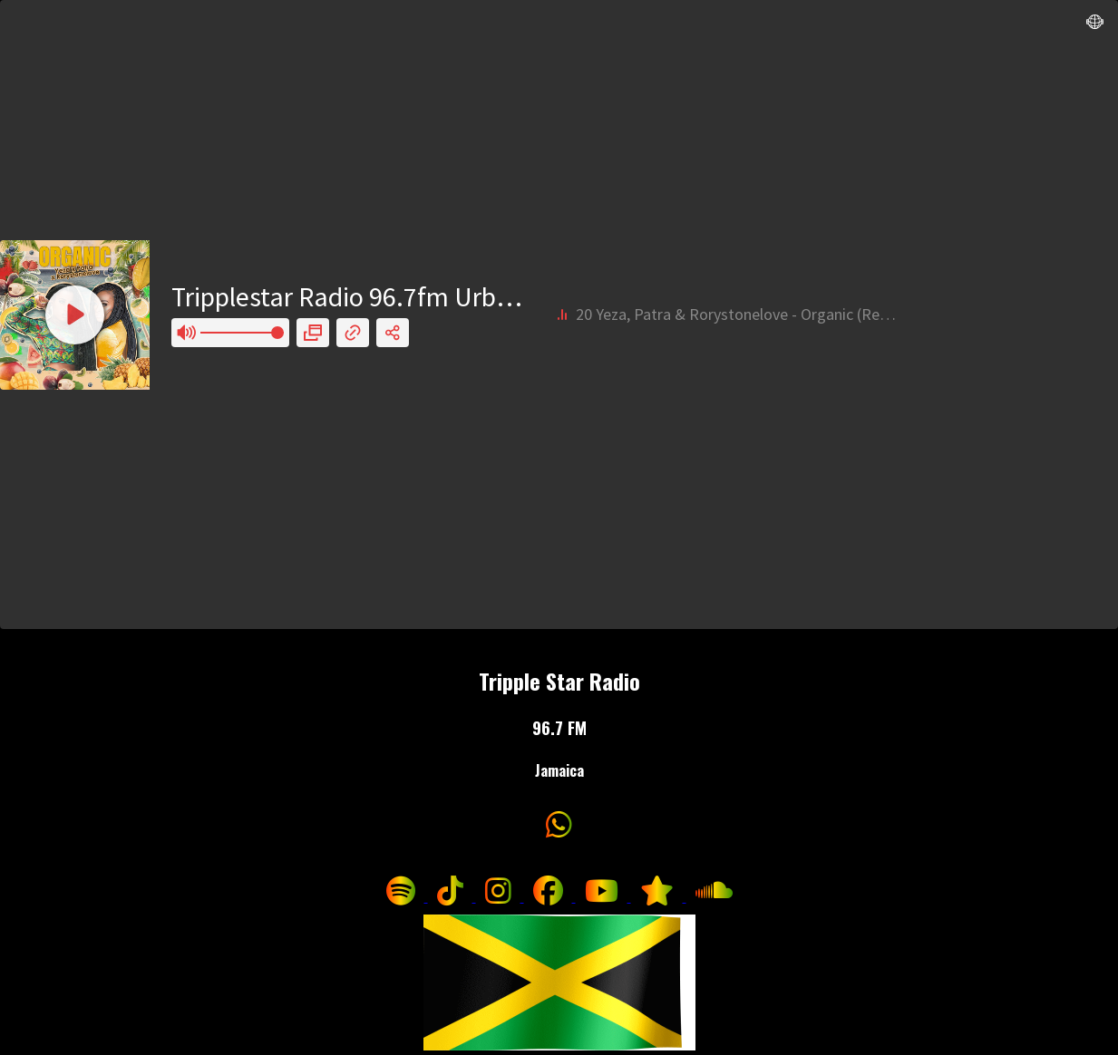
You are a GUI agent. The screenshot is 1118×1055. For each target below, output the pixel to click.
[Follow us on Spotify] (402, 895)
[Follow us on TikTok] (452, 895)
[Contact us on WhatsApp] (559, 829)
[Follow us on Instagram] (500, 895)
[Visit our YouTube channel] (603, 895)
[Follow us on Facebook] (550, 895)
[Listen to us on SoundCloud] (714, 895)
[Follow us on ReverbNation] (658, 895)
